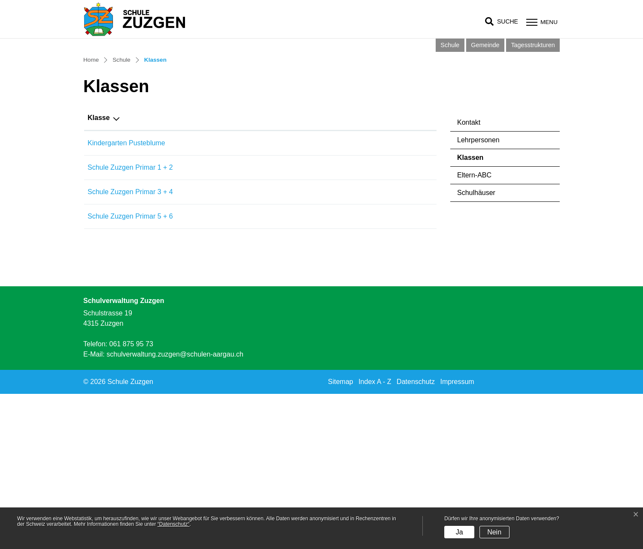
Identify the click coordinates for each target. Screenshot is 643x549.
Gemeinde (485, 45)
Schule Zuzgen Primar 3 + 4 (130, 346)
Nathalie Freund (310, 346)
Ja (459, 532)
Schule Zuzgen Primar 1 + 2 (130, 322)
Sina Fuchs (303, 322)
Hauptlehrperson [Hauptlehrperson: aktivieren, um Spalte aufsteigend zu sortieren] (313, 272)
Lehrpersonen (478, 294)
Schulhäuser (476, 347)
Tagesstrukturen (533, 45)
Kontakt (468, 277)
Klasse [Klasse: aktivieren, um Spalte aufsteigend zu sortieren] (99, 272)
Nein (494, 532)
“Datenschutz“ (174, 524)
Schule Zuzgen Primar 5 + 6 (130, 371)
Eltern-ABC (474, 329)
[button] (501, 21)
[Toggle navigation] (541, 22)
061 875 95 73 (131, 499)
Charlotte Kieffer (311, 371)
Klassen (481, 315)
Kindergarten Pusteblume (126, 297)
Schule (449, 45)
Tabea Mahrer (307, 297)
